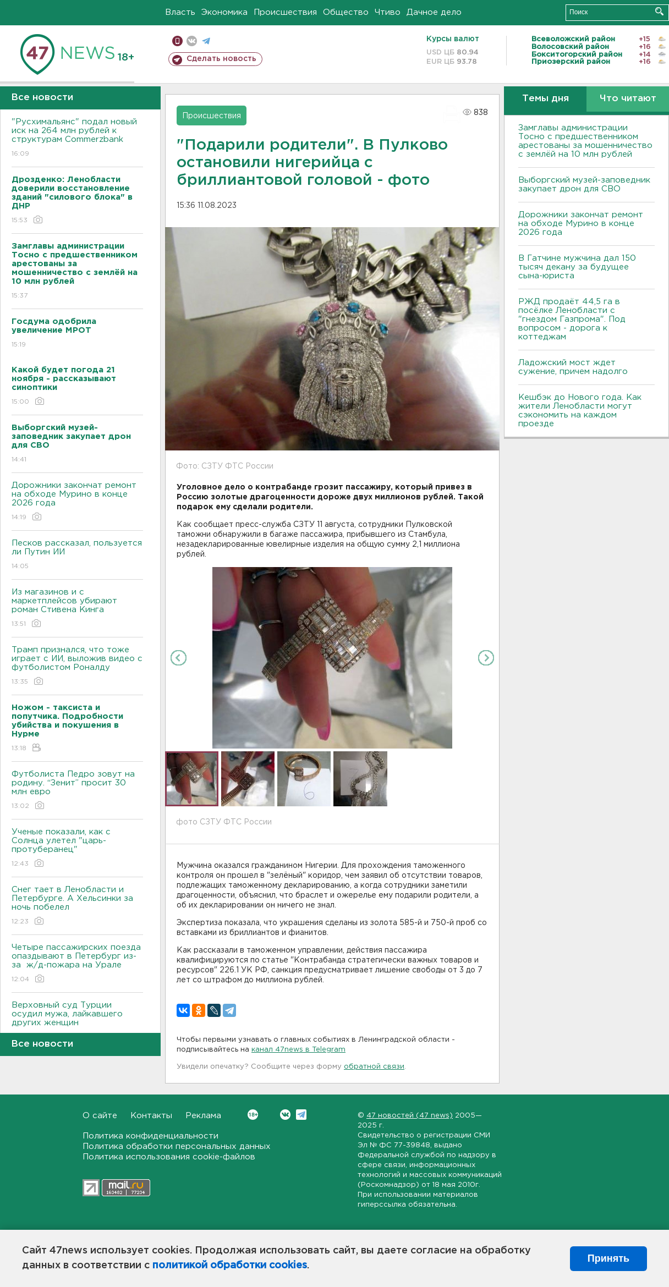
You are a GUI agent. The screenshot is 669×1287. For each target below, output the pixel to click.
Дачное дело (434, 12)
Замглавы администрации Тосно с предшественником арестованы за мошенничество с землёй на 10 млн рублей (585, 141)
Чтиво (388, 12)
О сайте (100, 1115)
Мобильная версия (177, 41)
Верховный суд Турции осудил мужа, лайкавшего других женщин (77, 1022)
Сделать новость (221, 59)
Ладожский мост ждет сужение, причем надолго (573, 367)
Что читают (628, 99)
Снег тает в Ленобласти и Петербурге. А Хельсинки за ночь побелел (77, 906)
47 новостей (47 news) (409, 1116)
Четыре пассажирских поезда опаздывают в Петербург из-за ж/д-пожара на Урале (77, 964)
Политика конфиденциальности (150, 1136)
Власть (180, 12)
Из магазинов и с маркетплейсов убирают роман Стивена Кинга (77, 608)
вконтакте (192, 41)
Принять (608, 1258)
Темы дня (545, 99)
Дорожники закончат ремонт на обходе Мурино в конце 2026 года (77, 502)
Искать (659, 11)
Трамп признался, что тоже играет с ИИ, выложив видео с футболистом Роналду (77, 666)
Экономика (224, 12)
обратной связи (374, 1067)
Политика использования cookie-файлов (169, 1156)
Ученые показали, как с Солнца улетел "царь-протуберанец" (77, 848)
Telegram (301, 1114)
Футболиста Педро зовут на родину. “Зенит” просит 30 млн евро (77, 791)
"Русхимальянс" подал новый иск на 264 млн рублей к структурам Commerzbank (77, 138)
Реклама (203, 1115)
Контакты (151, 1115)
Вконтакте (253, 1114)
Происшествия (285, 12)
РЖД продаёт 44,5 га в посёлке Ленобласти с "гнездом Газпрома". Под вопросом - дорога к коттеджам (572, 319)
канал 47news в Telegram (298, 1050)
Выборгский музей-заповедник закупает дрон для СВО (584, 185)
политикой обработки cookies (229, 1265)
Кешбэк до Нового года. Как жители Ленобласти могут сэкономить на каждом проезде (579, 410)
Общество (346, 12)
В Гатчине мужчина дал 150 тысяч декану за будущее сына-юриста (577, 267)
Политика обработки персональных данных (177, 1146)
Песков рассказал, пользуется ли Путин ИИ (77, 555)
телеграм (206, 41)
